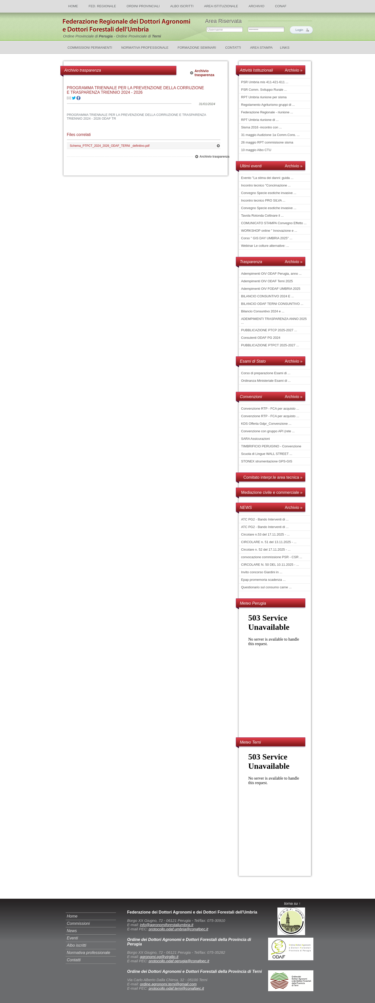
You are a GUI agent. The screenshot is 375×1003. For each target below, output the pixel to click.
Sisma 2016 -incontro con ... (261, 127)
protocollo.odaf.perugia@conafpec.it (179, 961)
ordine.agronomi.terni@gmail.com (168, 984)
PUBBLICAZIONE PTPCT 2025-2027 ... (270, 345)
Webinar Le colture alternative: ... (265, 246)
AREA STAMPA (261, 48)
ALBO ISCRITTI (181, 6)
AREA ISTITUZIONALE (221, 6)
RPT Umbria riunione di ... (260, 120)
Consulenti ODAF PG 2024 (260, 338)
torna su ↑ (292, 903)
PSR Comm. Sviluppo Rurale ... (264, 89)
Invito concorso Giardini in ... (261, 572)
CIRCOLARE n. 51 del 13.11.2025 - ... (269, 542)
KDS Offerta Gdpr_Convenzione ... (266, 423)
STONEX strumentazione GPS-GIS (267, 461)
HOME (73, 6)
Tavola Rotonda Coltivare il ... (262, 215)
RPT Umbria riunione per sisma (264, 97)
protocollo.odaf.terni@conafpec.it (176, 988)
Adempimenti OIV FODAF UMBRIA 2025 (271, 289)
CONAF (280, 6)
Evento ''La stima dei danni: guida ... (267, 178)
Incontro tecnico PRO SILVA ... (263, 200)
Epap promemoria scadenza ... (263, 580)
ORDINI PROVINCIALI (143, 6)
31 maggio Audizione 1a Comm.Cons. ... (270, 135)
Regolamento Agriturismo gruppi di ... (268, 105)
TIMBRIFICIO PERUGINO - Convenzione (271, 446)
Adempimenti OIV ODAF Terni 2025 (267, 281)
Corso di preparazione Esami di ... (265, 373)
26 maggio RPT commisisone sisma (267, 142)
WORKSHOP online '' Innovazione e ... (269, 230)
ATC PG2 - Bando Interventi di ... (265, 519)
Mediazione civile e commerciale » (272, 492)
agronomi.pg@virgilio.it (159, 956)
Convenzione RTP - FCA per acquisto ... (270, 408)
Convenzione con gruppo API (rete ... (268, 431)
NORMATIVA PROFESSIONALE (145, 48)
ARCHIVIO (257, 6)
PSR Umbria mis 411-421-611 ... (264, 82)
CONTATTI (233, 48)
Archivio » (293, 70)
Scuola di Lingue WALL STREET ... (266, 454)
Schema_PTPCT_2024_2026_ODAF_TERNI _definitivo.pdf (110, 146)
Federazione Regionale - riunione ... (267, 112)
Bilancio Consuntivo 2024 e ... (262, 311)
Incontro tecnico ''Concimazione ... (266, 185)
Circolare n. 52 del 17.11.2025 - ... (266, 549)
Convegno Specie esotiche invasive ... (269, 193)
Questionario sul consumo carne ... (266, 587)
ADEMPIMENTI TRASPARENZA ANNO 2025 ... (274, 320)
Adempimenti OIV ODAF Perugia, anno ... (271, 273)
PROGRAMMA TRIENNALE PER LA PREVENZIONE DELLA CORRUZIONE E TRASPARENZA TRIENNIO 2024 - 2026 (135, 90)
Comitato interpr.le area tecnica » (273, 477)
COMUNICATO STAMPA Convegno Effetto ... (274, 223)
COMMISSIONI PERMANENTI (90, 48)
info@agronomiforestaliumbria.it (166, 925)
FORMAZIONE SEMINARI (197, 48)
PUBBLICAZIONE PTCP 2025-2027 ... (269, 330)
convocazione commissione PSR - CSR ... (271, 557)
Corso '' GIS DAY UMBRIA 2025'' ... (267, 238)
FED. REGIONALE (102, 6)
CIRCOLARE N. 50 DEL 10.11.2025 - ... (270, 564)
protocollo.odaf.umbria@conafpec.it (178, 929)
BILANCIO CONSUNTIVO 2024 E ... (267, 296)
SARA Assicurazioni (255, 439)
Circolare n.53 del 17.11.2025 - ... (265, 534)
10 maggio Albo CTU (256, 150)
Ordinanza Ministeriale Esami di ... (266, 381)
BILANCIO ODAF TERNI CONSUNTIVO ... (272, 304)
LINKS (284, 48)
